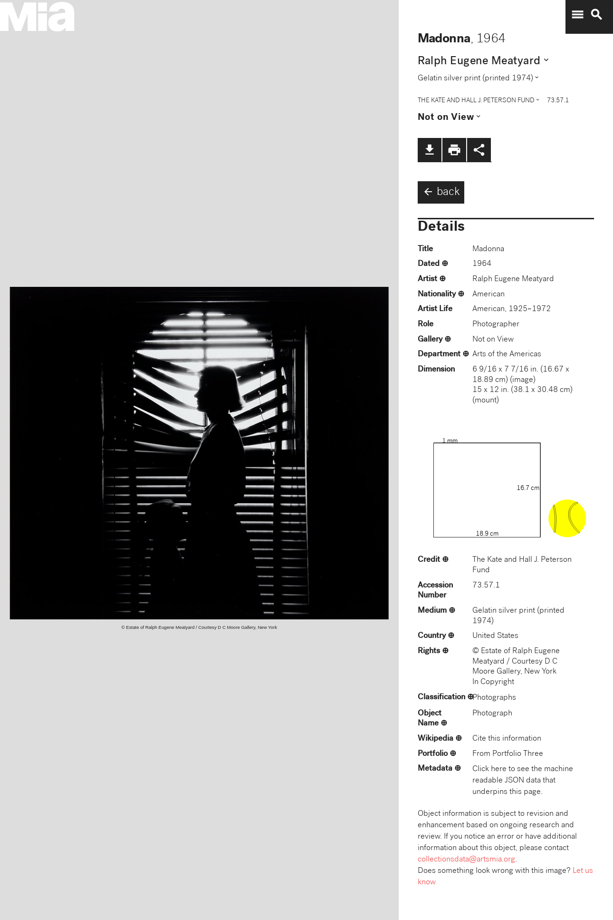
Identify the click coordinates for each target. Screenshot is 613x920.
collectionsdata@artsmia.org (466, 860)
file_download (429, 150)
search (596, 15)
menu (577, 15)
